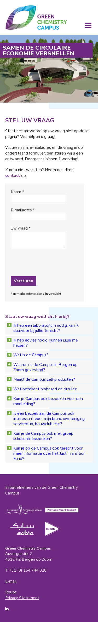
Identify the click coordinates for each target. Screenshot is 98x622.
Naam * (17, 192)
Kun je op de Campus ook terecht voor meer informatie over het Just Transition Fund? (46, 453)
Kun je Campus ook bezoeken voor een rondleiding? (45, 401)
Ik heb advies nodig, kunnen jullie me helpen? (42, 343)
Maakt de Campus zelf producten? (41, 379)
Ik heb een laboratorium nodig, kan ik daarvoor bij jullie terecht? (42, 328)
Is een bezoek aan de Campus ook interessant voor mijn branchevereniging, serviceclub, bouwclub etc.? (46, 418)
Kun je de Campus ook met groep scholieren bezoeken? (40, 436)
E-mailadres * (23, 210)
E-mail (10, 581)
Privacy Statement (22, 597)
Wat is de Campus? (27, 355)
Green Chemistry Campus (36, 17)
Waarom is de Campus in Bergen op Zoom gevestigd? (42, 367)
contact (12, 175)
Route (10, 592)
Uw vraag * (21, 228)
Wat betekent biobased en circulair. (42, 389)
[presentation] (38, 263)
